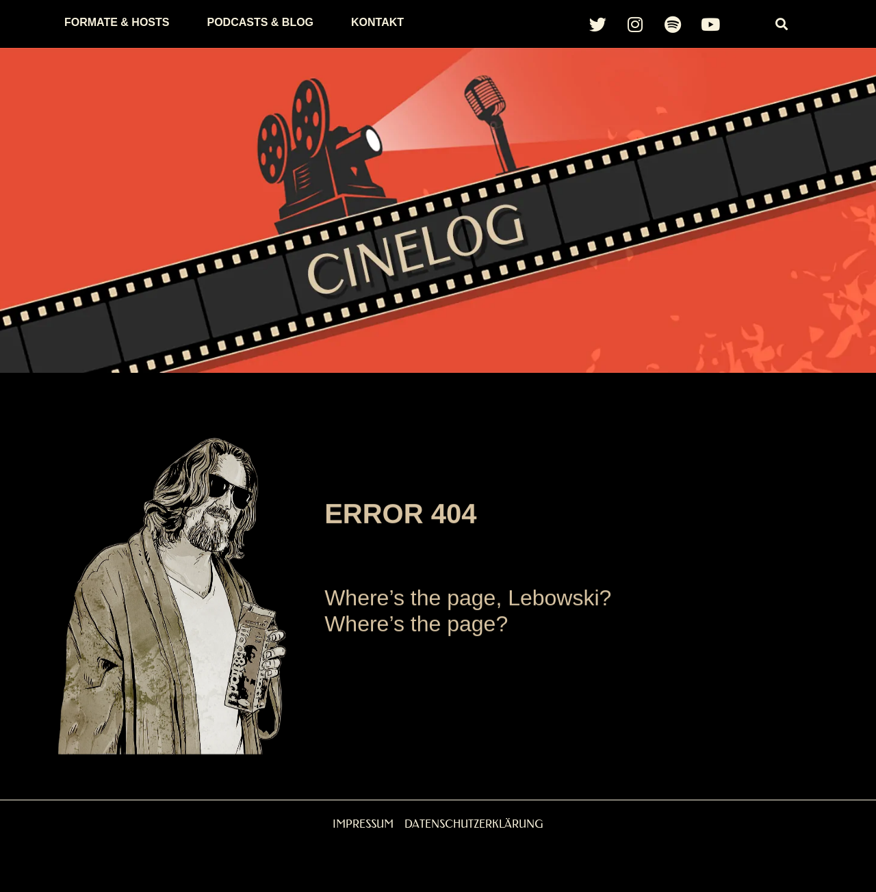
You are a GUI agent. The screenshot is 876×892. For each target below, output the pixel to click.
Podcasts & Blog (260, 22)
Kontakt (377, 22)
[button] (782, 24)
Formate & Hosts (116, 22)
